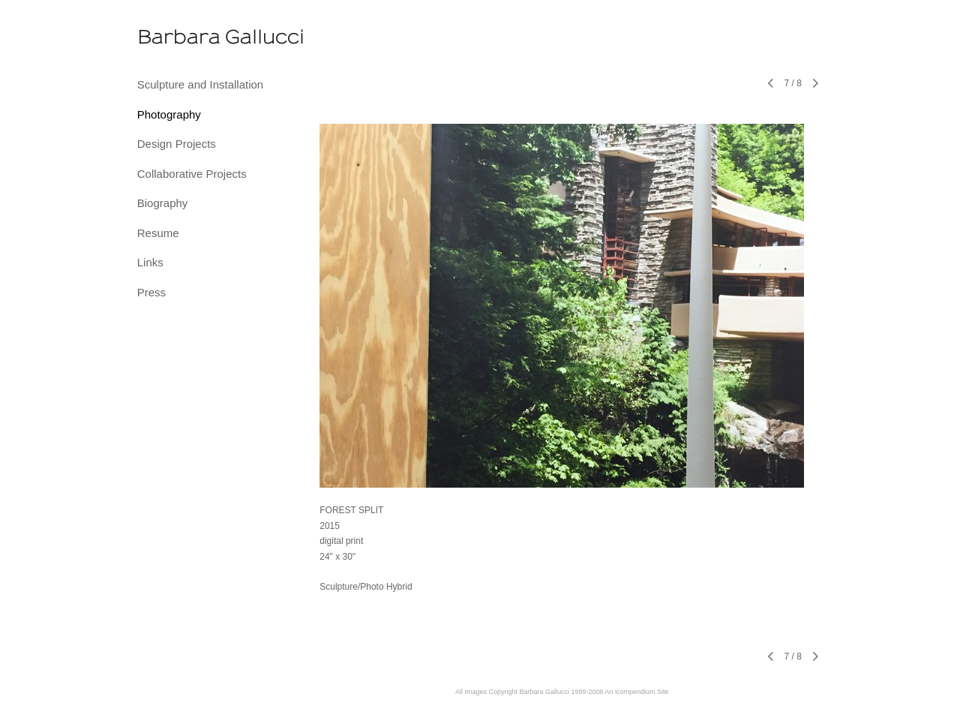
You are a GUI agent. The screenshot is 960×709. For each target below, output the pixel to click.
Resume (158, 233)
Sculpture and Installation (200, 84)
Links (150, 262)
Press (151, 292)
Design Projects (176, 143)
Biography (162, 203)
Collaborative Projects (192, 173)
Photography (169, 114)
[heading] (174, 37)
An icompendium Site (637, 691)
